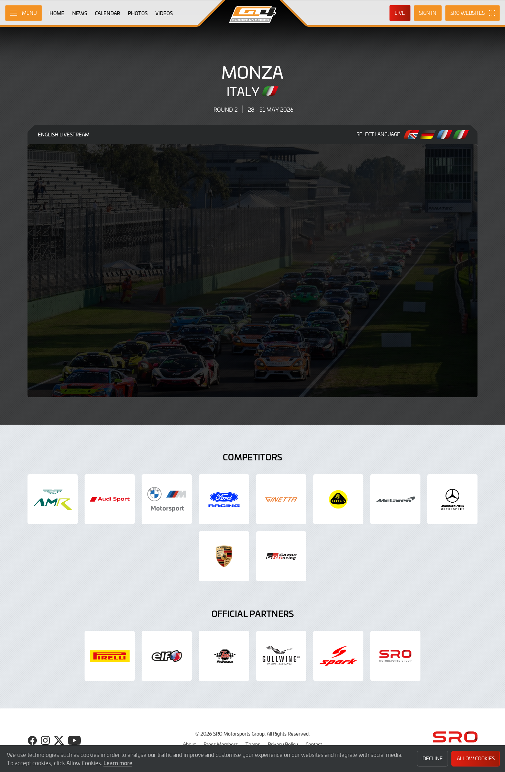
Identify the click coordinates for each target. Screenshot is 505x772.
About (189, 744)
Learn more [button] (117, 763)
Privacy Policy (283, 744)
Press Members (221, 744)
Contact (314, 744)
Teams (252, 744)
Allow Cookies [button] (476, 758)
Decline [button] (432, 758)
